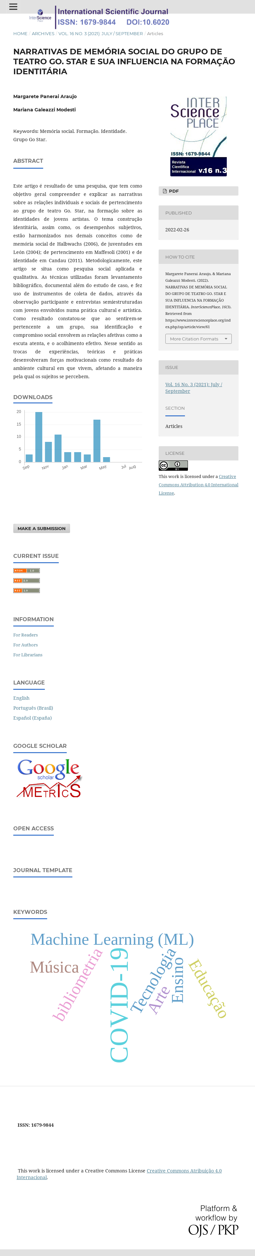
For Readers (25, 635)
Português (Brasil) (33, 708)
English (21, 698)
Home (20, 33)
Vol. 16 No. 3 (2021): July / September (100, 33)
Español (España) (32, 718)
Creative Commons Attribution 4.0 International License (198, 484)
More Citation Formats (194, 338)
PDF (173, 191)
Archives (43, 33)
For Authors (25, 645)
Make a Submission (42, 528)
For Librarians (27, 655)
